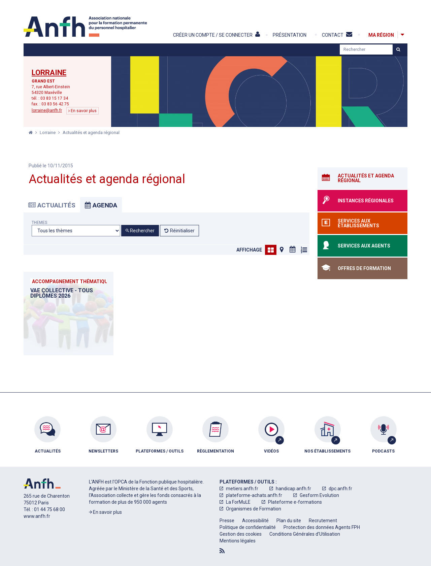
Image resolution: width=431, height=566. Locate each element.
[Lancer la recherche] (398, 49)
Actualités (51, 205)
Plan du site (288, 520)
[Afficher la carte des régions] (402, 34)
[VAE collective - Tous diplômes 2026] (68, 313)
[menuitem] (47, 439)
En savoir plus (82, 110)
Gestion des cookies (241, 534)
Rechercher (140, 230)
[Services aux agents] (362, 246)
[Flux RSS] (222, 551)
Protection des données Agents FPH (322, 527)
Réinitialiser (182, 230)
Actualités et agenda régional (91, 132)
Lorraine (49, 72)
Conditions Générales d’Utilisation (304, 534)
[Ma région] (381, 34)
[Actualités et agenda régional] (362, 178)
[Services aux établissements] (362, 223)
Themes (39, 223)
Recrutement (323, 520)
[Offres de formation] (362, 268)
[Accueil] (86, 26)
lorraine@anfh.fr (47, 110)
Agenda (101, 205)
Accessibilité (255, 520)
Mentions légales (238, 540)
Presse (227, 520)
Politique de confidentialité (248, 527)
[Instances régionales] (362, 200)
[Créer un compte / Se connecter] (222, 35)
